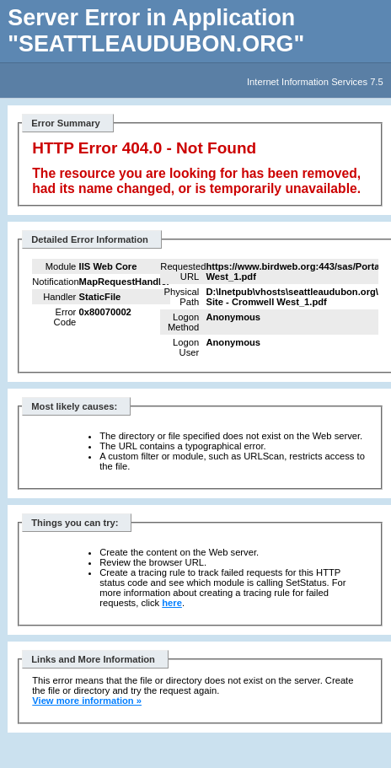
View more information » (87, 700)
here (172, 603)
